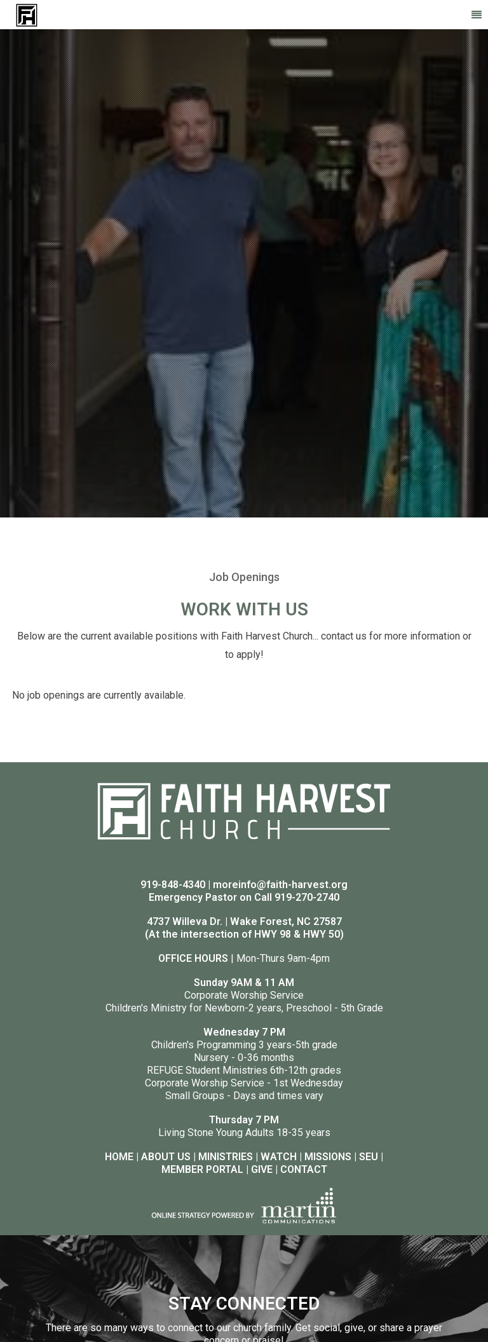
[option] (244, 273)
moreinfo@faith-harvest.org (280, 885)
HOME (119, 1157)
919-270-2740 (306, 897)
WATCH (279, 1157)
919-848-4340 (172, 885)
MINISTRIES (225, 1157)
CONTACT (303, 1169)
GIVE (262, 1169)
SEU (368, 1157)
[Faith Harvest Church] (26, 14)
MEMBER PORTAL (202, 1169)
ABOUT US (166, 1157)
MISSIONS (327, 1157)
